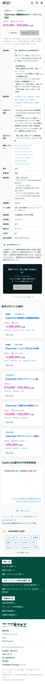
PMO (36, 547)
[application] (22, 485)
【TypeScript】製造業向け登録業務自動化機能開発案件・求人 (21, 318)
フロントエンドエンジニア (23, 145)
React (16, 99)
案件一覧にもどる (22, 511)
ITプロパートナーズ (9, 634)
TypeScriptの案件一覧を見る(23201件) (28, 501)
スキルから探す (9, 566)
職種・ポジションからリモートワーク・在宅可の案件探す (22, 590)
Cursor (17, 106)
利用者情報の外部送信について (13, 665)
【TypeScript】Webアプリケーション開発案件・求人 (22, 379)
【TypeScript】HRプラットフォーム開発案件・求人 (22, 436)
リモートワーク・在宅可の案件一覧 (16, 580)
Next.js (22, 99)
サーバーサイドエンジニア (23, 151)
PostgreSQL (18, 102)
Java (16, 542)
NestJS (32, 99)
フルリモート (21, 11)
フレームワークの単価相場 (13, 607)
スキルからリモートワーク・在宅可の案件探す (21, 585)
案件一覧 (6, 561)
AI (20, 106)
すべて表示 (23, 552)
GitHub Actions (28, 102)
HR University (7, 641)
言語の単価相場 (9, 603)
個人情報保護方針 (8, 657)
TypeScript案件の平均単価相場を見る (26, 498)
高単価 (8, 314)
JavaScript (18, 96)
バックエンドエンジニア (22, 148)
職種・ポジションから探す (13, 574)
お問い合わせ (7, 654)
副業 (8, 542)
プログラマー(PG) (20, 161)
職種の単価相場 (9, 611)
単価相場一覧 (8, 598)
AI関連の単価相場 (10, 615)
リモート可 (18, 345)
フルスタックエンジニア (22, 164)
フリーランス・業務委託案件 (23, 517)
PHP (33, 542)
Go (16, 547)
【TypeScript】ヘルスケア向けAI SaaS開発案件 (22, 348)
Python (6, 360)
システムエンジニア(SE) (22, 158)
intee (4, 637)
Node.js (38, 96)
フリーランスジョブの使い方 (22, 297)
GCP (26, 99)
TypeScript (30, 96)
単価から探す (8, 570)
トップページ (5, 517)
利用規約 (5, 661)
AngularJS (24, 418)
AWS (33, 330)
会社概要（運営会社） (10, 650)
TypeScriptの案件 (7, 520)
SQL (24, 96)
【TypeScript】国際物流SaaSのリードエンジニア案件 (22, 16)
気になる (12, 33)
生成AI (37, 102)
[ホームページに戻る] (6, 3)
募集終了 (8, 11)
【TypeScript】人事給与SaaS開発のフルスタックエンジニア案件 (22, 405)
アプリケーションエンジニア (24, 154)
